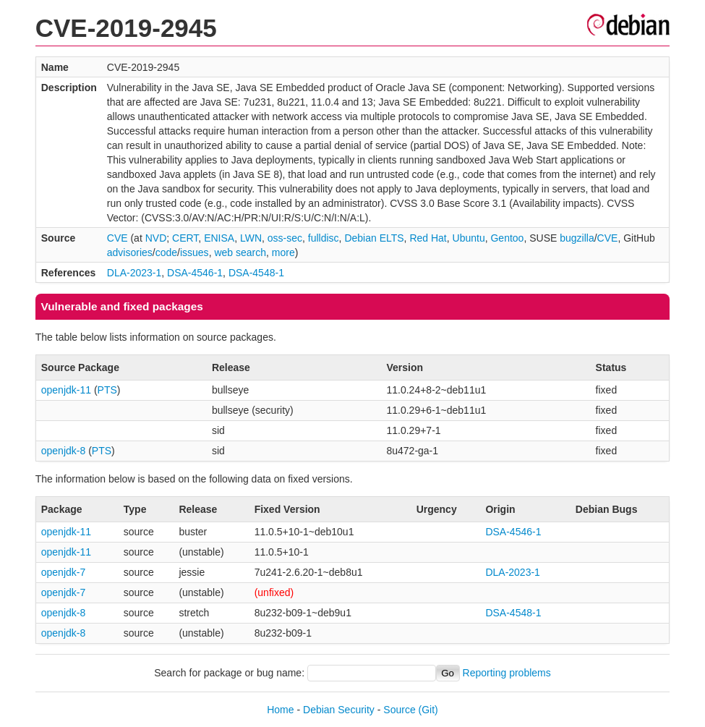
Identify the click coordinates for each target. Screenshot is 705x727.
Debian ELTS (373, 238)
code (166, 252)
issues (194, 252)
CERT (185, 238)
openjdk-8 (63, 450)
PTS (107, 390)
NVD (156, 238)
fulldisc (323, 238)
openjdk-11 (66, 390)
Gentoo (507, 238)
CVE (117, 238)
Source (399, 709)
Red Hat (427, 238)
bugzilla (577, 238)
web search (240, 252)
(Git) (428, 709)
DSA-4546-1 (195, 273)
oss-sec (285, 238)
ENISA (219, 238)
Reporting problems (507, 673)
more (283, 252)
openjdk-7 (63, 572)
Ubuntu (469, 238)
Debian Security (339, 709)
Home (280, 709)
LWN (251, 238)
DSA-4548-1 (256, 273)
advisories (130, 252)
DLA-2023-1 (134, 273)
